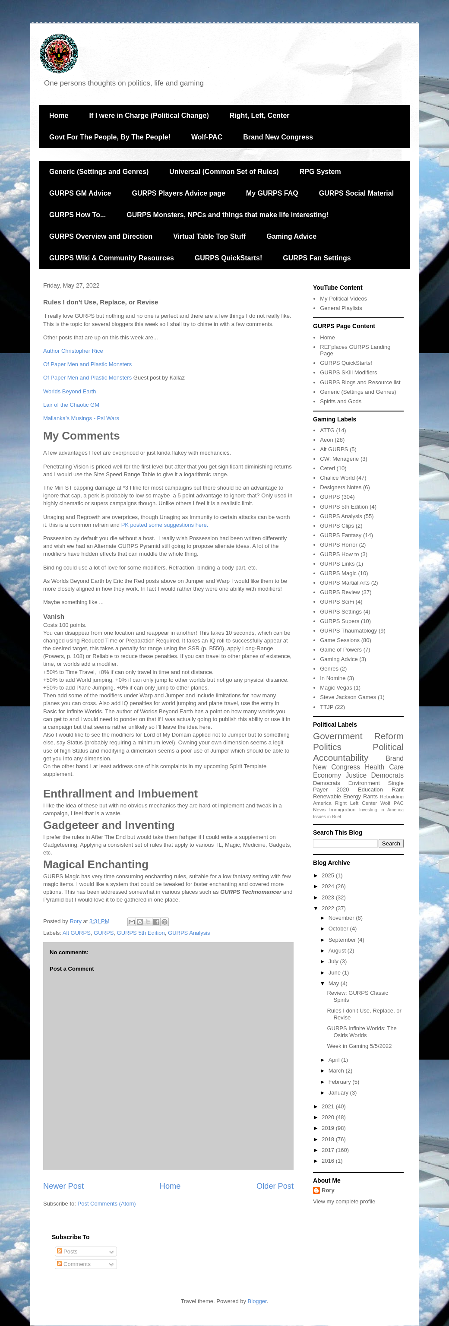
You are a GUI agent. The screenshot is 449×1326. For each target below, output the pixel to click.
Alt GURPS (77, 933)
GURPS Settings (341, 611)
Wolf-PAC (206, 137)
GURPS (104, 933)
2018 (329, 1139)
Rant (398, 789)
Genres (329, 668)
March (337, 1070)
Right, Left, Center (260, 115)
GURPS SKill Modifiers (348, 372)
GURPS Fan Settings (317, 258)
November (342, 918)
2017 (329, 1150)
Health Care (384, 767)
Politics (327, 747)
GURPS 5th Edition (141, 933)
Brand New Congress (278, 137)
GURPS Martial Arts (345, 582)
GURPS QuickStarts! (228, 258)
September (343, 940)
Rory (328, 1190)
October (339, 928)
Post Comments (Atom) (107, 1203)
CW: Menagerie (339, 459)
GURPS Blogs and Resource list (360, 382)
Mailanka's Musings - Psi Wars (81, 418)
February (341, 1082)
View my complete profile (344, 1201)
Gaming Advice (291, 236)
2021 (329, 1106)
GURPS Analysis (189, 933)
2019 (329, 1128)
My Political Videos (343, 298)
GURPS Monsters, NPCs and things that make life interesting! (227, 214)
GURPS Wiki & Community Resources (111, 258)
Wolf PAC (392, 803)
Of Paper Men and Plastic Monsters (87, 364)
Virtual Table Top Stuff (209, 236)
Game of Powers (341, 649)
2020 (343, 789)
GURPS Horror (338, 544)
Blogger (257, 1301)
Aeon (326, 440)
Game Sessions (340, 640)
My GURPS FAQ (272, 193)
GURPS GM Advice (80, 193)
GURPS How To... (77, 214)
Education (370, 789)
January (339, 1092)
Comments (74, 1264)
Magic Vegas (336, 687)
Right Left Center (356, 803)
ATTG (327, 430)
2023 (329, 897)
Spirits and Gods (340, 401)
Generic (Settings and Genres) (99, 171)
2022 (329, 908)
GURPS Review (340, 592)
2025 (329, 875)
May (335, 983)
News (319, 809)
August (338, 950)
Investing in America (381, 809)
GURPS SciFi (337, 601)
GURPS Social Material (356, 193)
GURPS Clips (337, 525)
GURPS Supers (339, 621)
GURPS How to (339, 554)
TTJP (326, 707)
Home (58, 115)
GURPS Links (337, 563)
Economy (327, 775)
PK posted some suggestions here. (165, 525)
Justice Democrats (375, 775)
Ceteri (327, 468)
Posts (67, 1251)
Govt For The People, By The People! (110, 137)
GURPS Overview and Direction (100, 236)
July (334, 961)
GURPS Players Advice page (178, 193)
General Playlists (341, 308)
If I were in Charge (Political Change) (149, 115)
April (335, 1060)
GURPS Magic (338, 573)
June (335, 972)
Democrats (326, 783)
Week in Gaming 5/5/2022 (359, 1046)
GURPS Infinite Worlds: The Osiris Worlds (361, 1031)
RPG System (320, 171)
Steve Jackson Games (348, 697)
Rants (370, 796)
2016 (329, 1161)
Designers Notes (340, 487)
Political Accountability (358, 752)
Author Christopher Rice (73, 351)
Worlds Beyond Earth (69, 391)
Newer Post (63, 1186)
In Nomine (332, 678)
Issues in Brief (327, 816)
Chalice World (337, 478)
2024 (329, 886)
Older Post (275, 1186)
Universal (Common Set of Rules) (223, 171)
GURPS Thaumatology (348, 630)
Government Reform (358, 736)
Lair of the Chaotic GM (71, 405)
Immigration (342, 809)
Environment (364, 783)
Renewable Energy (337, 796)
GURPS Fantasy (340, 535)
